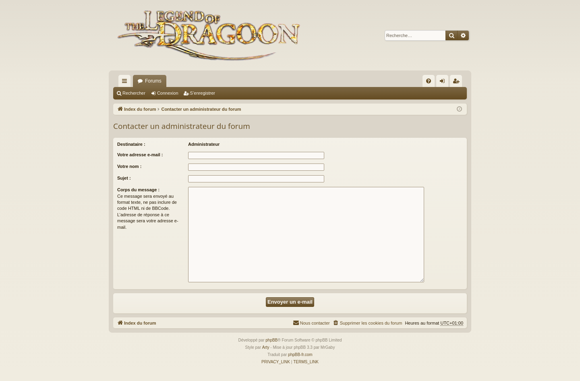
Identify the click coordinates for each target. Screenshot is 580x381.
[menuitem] (429, 81)
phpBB (271, 340)
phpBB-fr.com (300, 354)
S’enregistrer (202, 93)
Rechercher (133, 93)
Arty (265, 347)
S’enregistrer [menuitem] (458, 82)
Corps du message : (138, 189)
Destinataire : (131, 144)
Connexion (167, 93)
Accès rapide (126, 82)
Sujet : (124, 178)
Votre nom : (129, 166)
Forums (153, 81)
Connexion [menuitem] (444, 82)
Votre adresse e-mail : (140, 154)
